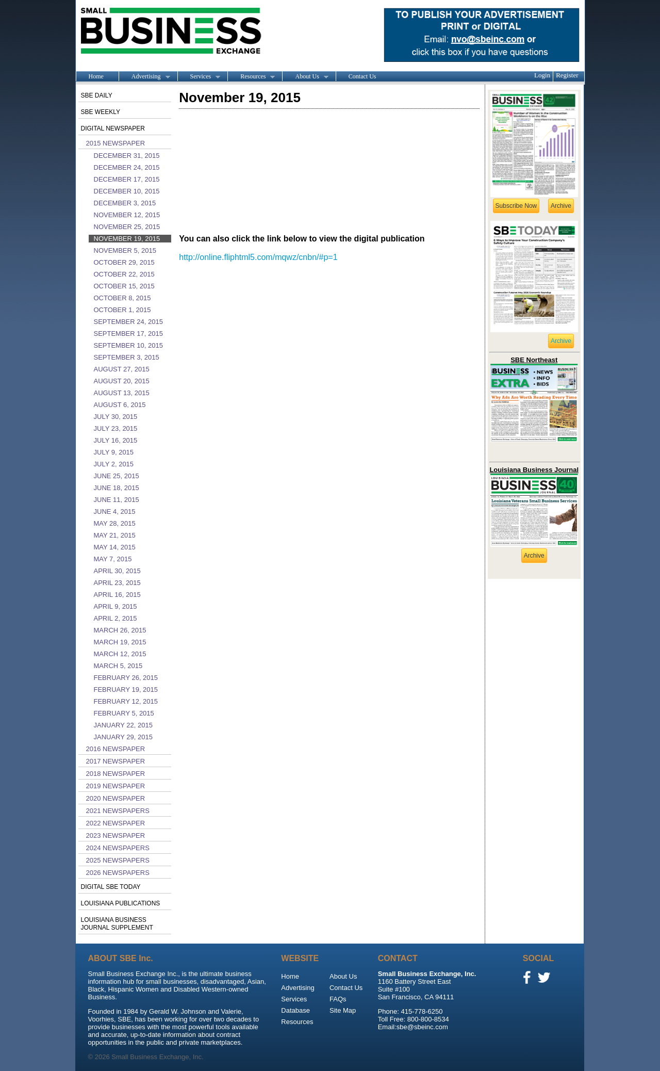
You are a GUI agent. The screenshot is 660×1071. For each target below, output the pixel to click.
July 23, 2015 (116, 428)
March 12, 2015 (120, 654)
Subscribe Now (516, 205)
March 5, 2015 (118, 666)
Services (199, 77)
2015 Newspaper (115, 143)
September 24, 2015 (128, 322)
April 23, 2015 (117, 583)
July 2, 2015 (114, 464)
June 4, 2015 (115, 511)
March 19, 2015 (120, 642)
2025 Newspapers (118, 860)
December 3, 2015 (125, 203)
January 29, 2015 (123, 737)
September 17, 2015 (128, 333)
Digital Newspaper (113, 128)
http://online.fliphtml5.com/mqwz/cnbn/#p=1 (258, 257)
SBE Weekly (100, 112)
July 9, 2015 (114, 452)
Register (567, 75)
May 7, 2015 (113, 559)
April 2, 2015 (115, 618)
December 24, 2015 (127, 167)
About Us (305, 77)
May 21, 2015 (115, 535)
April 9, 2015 (115, 606)
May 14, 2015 (115, 547)
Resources (251, 77)
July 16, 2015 (116, 440)
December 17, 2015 (127, 179)
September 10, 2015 (128, 345)
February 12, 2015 (126, 701)
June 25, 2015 (116, 476)
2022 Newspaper (115, 823)
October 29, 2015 (124, 262)
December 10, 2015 (127, 191)
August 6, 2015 (120, 405)
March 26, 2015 (120, 630)
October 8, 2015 (122, 298)
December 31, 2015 (127, 155)
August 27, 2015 (122, 369)
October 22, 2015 (124, 274)
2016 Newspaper (115, 749)
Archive (561, 205)
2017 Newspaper (115, 761)
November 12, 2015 (127, 215)
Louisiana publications (120, 903)
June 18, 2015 (116, 488)
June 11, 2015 (116, 500)
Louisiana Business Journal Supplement (117, 923)
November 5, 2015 (125, 250)
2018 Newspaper (115, 773)
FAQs (337, 999)
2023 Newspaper (115, 835)
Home (96, 76)
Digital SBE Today (111, 886)
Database (295, 1010)
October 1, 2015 (122, 310)
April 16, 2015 (117, 594)
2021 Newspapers (118, 811)
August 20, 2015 (122, 381)
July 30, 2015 (116, 416)
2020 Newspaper (115, 798)
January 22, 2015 (123, 725)
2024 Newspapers (118, 848)
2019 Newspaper (115, 786)
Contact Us (362, 76)
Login (542, 75)
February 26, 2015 (126, 677)
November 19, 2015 (127, 238)
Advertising (144, 77)
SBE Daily (96, 95)
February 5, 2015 (124, 713)
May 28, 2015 (115, 523)
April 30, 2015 (117, 571)
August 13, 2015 (122, 393)
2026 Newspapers (118, 873)
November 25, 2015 (127, 227)
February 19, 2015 (126, 689)
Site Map (342, 1010)
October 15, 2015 (124, 286)
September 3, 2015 (126, 357)
